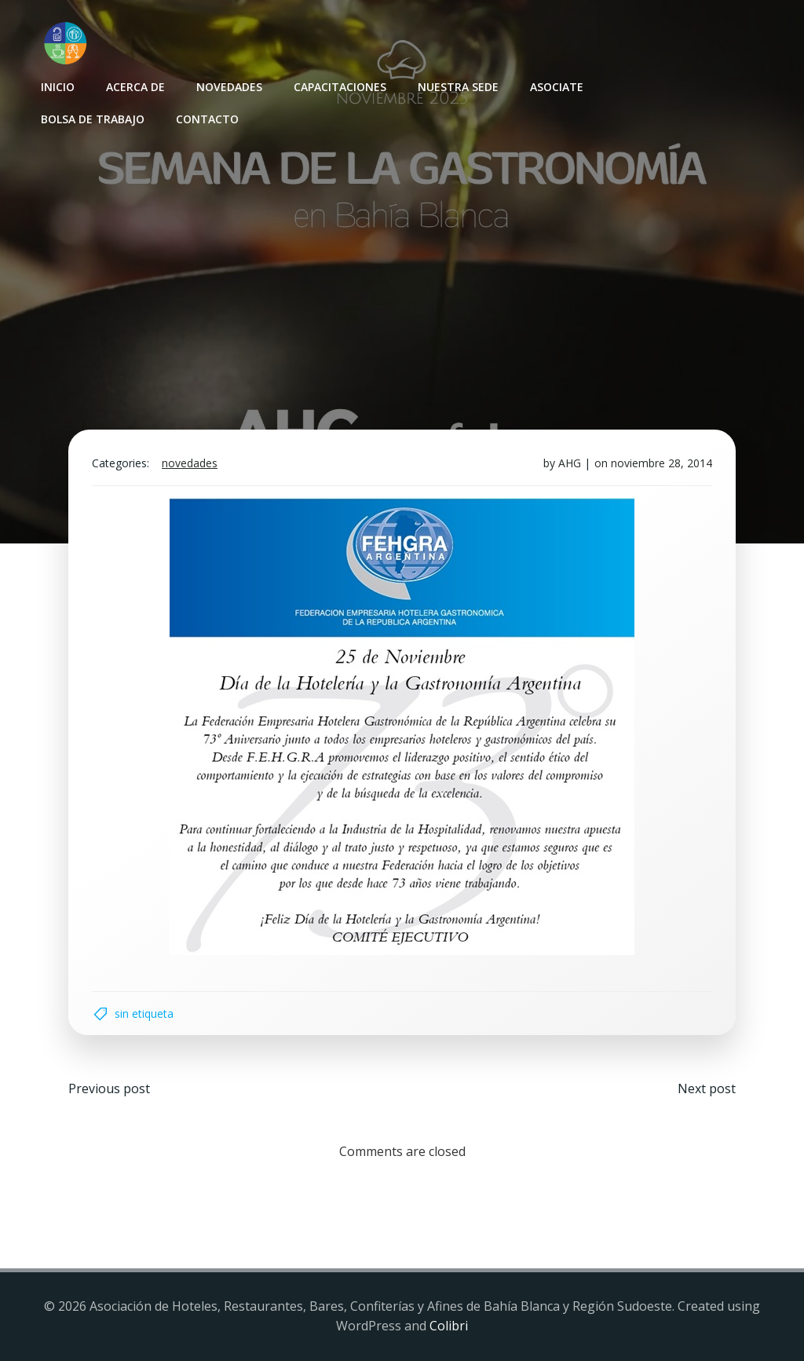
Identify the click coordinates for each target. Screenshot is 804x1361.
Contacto (207, 119)
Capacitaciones (340, 86)
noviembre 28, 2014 (661, 462)
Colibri (448, 1325)
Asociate (556, 86)
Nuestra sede (458, 86)
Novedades (229, 86)
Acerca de (135, 86)
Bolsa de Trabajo (92, 119)
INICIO (58, 86)
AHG (569, 462)
